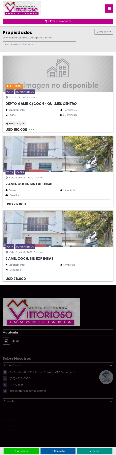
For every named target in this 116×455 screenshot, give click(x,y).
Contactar (58, 451)
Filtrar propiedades (58, 21)
